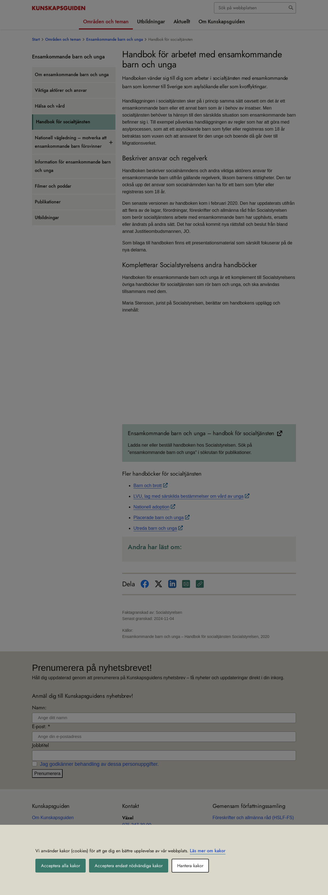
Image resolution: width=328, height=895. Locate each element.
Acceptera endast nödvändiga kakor (129, 865)
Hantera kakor (190, 865)
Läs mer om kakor (208, 851)
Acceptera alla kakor (60, 865)
